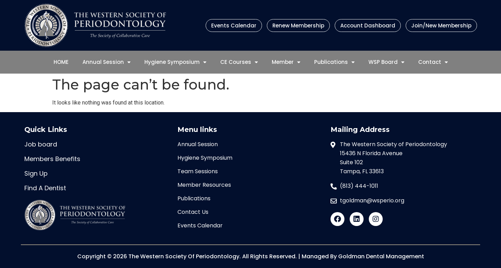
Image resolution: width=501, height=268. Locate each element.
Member (286, 62)
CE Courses (239, 62)
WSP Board (386, 62)
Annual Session (106, 62)
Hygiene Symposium (175, 62)
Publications (334, 62)
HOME (61, 62)
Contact (433, 62)
